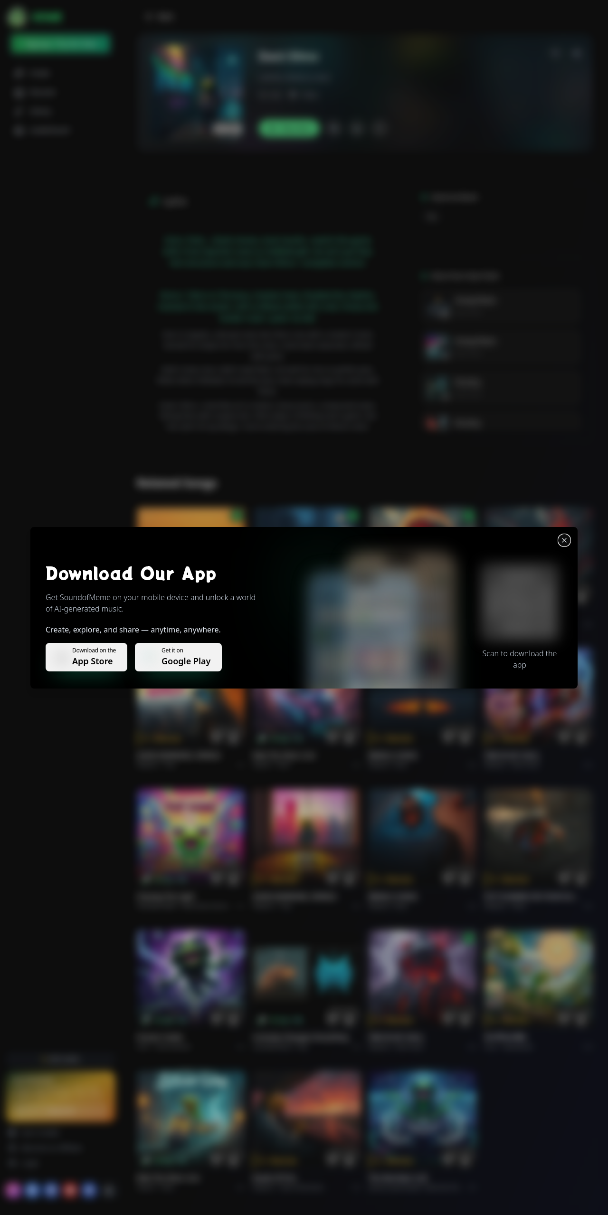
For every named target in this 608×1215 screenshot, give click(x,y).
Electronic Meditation (453, 1187)
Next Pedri (468, 312)
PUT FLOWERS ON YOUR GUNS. (532, 896)
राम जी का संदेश (505, 1037)
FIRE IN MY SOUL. (512, 755)
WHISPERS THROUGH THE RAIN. (301, 614)
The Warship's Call (398, 1177)
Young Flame (475, 300)
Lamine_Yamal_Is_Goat (294, 77)
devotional (518, 1047)
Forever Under (160, 1037)
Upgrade (60, 1110)
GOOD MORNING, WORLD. (179, 755)
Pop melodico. (183, 624)
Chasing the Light (166, 896)
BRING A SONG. (393, 755)
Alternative (295, 624)
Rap (432, 216)
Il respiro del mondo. (171, 614)
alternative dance (205, 906)
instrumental (172, 1047)
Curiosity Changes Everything (300, 1037)
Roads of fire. (275, 1177)
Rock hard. (525, 765)
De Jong (467, 381)
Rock (283, 765)
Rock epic (408, 624)
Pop (170, 765)
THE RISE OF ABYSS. (400, 614)
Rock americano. (302, 1187)
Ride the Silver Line (284, 755)
